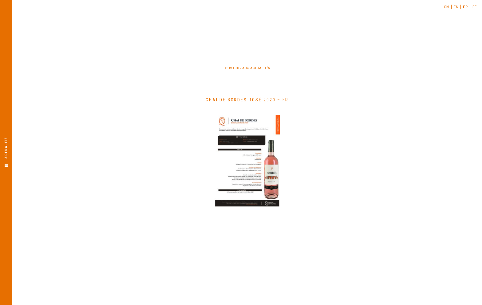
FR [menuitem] (465, 7)
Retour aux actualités (247, 68)
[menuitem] (447, 7)
